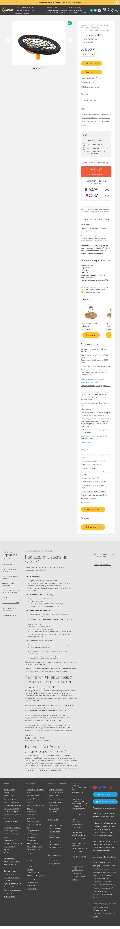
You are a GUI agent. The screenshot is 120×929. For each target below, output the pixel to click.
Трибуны (7, 827)
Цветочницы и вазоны (12, 805)
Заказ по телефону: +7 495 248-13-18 (95, 289)
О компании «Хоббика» (55, 787)
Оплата (29, 869)
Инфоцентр (18, 13)
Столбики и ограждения (12, 830)
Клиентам (28, 864)
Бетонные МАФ (9, 861)
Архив (6, 852)
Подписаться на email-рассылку (104, 811)
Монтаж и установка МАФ (90, 479)
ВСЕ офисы (61, 12)
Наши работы (19, 10)
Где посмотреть (32, 882)
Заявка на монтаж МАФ (10, 608)
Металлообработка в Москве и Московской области (34, 802)
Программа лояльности (101, 910)
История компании (56, 792)
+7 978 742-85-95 (74, 10)
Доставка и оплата (88, 80)
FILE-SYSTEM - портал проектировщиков (96, 169)
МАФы (6, 856)
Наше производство (28, 7)
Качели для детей (98, 115)
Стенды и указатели (11, 833)
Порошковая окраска (34, 824)
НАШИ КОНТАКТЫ (79, 860)
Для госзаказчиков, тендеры (9, 572)
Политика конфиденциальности (104, 907)
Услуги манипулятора (89, 504)
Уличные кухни (9, 849)
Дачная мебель (9, 792)
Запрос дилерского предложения (9, 615)
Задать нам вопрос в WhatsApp (93, 291)
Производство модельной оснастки (93, 493)
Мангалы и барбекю (11, 843)
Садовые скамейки (10, 799)
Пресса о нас (53, 808)
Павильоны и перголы (12, 814)
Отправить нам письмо (90, 294)
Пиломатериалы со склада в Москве (93, 483)
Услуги (34, 10)
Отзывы (98, 75)
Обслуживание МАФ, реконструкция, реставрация (34, 836)
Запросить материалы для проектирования (95, 150)
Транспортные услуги (88, 500)
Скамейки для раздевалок (13, 893)
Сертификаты (54, 799)
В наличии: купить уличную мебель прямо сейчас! (60, 2)
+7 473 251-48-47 (74, 8)
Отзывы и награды (56, 805)
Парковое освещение (11, 811)
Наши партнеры (55, 802)
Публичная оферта (99, 913)
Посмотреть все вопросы (102, 568)
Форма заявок (7, 565)
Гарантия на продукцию (35, 879)
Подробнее (86, 443)
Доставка (30, 872)
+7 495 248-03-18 (78, 817)
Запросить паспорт (93, 146)
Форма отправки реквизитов (8, 587)
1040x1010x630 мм (89, 98)
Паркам (51, 837)
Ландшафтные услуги (88, 470)
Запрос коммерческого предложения (10, 580)
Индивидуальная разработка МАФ (93, 462)
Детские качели (86, 115)
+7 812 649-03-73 (51, 10)
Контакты (26, 13)
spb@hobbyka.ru (77, 827)
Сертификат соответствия (95, 138)
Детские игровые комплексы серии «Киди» (96, 112)
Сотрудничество (53, 858)
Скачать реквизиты (93, 511)
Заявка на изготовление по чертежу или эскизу (10, 595)
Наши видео (53, 863)
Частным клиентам (56, 828)
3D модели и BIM (55, 867)
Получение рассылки (9, 622)
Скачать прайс (32, 891)
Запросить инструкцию (94, 142)
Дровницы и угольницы (12, 864)
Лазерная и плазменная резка (91, 466)
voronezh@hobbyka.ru (79, 851)
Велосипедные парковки (12, 808)
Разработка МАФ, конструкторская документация (33, 817)
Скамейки (7, 795)
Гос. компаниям (54, 834)
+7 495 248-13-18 (51, 8)
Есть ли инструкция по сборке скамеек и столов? (104, 556)
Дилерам (27, 10)
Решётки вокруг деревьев (12, 818)
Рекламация (6, 602)
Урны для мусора (10, 802)
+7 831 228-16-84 (74, 12)
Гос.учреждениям (55, 831)
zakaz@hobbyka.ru (52, 12)
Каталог (17, 7)
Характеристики (87, 75)
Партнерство (51, 822)
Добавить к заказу (93, 61)
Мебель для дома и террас (13, 846)
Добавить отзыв (93, 528)
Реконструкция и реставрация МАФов (94, 496)
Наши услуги (29, 787)
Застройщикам (54, 841)
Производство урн (55, 850)
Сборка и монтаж (33, 875)
